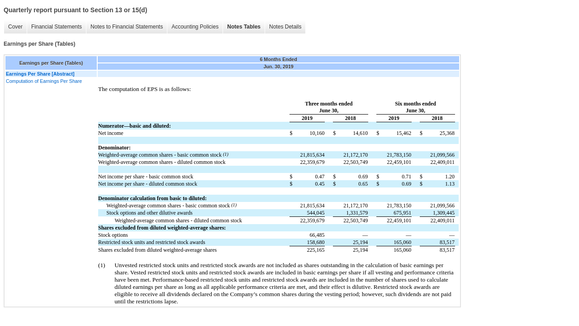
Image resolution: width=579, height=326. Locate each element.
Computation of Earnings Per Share (44, 81)
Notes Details (285, 27)
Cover (15, 27)
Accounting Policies (194, 27)
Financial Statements (56, 27)
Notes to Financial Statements (126, 27)
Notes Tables (244, 27)
